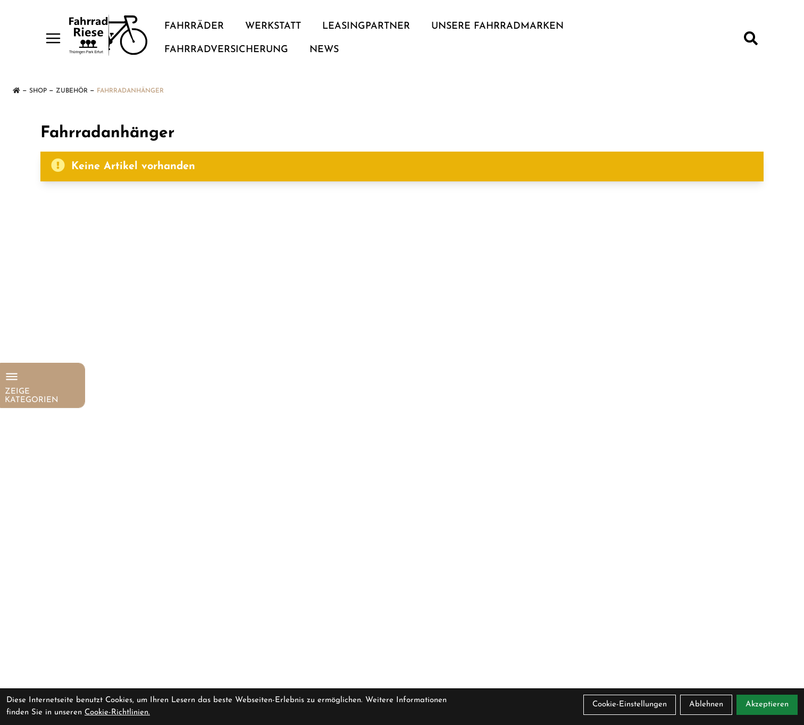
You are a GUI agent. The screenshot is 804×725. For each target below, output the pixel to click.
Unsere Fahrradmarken (497, 26)
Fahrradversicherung (226, 50)
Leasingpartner (366, 26)
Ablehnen (706, 705)
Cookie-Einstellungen (629, 705)
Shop (38, 91)
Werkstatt (273, 26)
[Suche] (751, 38)
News (324, 50)
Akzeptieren (767, 705)
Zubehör (72, 91)
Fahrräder (194, 26)
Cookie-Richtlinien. (117, 712)
